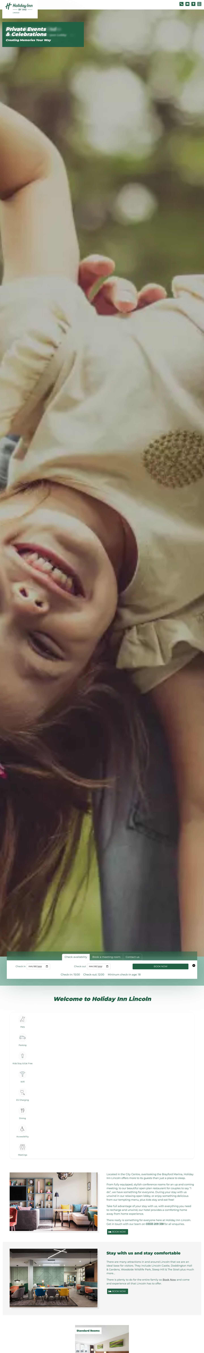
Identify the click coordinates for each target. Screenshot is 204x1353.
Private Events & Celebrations (26, 32)
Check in (21, 966)
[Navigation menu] (199, 4)
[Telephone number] (181, 4)
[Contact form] (187, 4)
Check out (80, 966)
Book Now (160, 966)
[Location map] (193, 4)
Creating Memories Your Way (28, 40)
